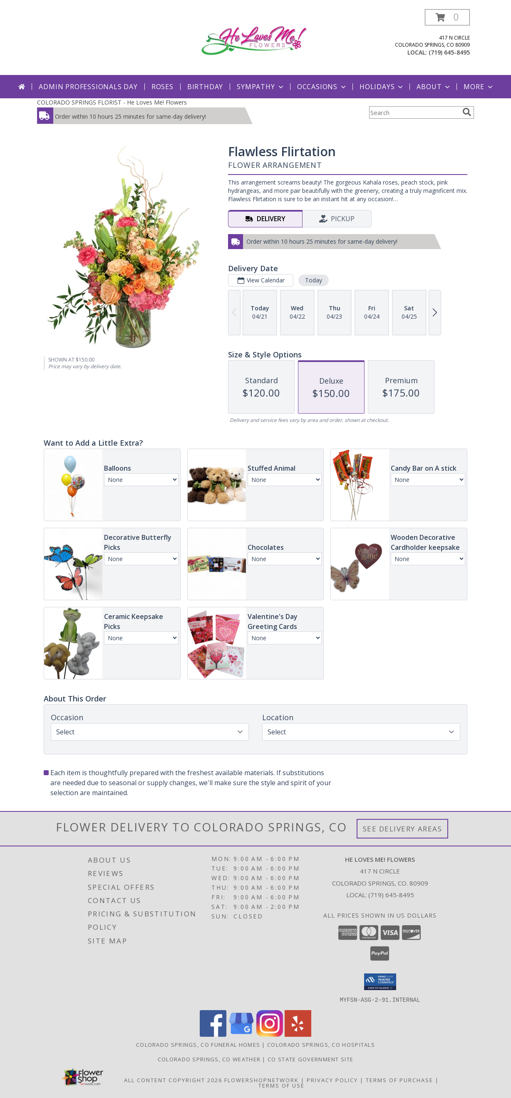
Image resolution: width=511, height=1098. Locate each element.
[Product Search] (414, 112)
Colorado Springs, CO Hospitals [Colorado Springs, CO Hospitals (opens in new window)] (321, 1044)
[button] (447, 17)
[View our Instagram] (269, 1034)
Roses (162, 86)
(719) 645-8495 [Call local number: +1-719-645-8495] (449, 52)
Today (313, 280)
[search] (467, 112)
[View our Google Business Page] (241, 1034)
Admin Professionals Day (88, 86)
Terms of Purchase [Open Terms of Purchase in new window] (399, 1079)
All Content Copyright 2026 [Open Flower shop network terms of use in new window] (173, 1079)
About (434, 86)
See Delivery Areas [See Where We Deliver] (402, 828)
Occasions (322, 86)
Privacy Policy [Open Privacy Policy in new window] (332, 1079)
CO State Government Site (310, 1059)
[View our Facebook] (213, 1034)
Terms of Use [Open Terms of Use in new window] (281, 1085)
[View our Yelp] (298, 1034)
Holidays (382, 86)
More (479, 86)
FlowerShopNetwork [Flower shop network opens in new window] (261, 1079)
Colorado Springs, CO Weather (209, 1059)
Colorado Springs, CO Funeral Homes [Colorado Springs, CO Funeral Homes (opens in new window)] (198, 1044)
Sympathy (261, 86)
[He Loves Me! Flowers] (257, 40)
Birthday (205, 86)
